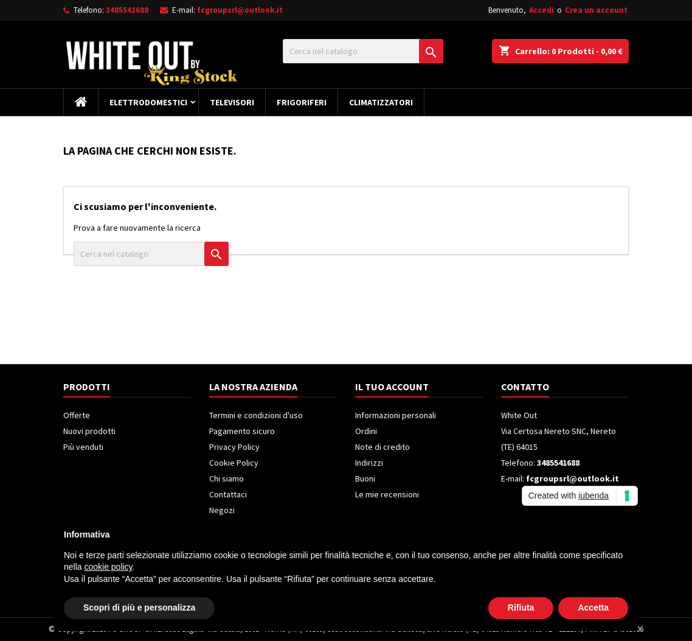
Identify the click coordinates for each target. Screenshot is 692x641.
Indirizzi (369, 462)
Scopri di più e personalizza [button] (139, 607)
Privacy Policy (234, 446)
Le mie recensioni (387, 494)
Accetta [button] (593, 607)
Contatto (525, 386)
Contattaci (228, 494)
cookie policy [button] (108, 567)
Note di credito (382, 446)
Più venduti (83, 446)
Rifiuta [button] (521, 607)
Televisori (232, 102)
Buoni (365, 478)
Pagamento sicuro (242, 431)
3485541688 (127, 10)
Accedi (541, 10)
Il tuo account (392, 386)
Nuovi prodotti (89, 431)
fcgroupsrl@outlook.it (240, 10)
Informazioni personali (395, 415)
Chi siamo (226, 478)
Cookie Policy (233, 462)
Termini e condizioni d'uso (256, 415)
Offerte (76, 415)
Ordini (366, 431)
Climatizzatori (381, 102)
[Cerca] (363, 51)
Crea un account (596, 10)
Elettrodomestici (148, 102)
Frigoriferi (302, 102)
